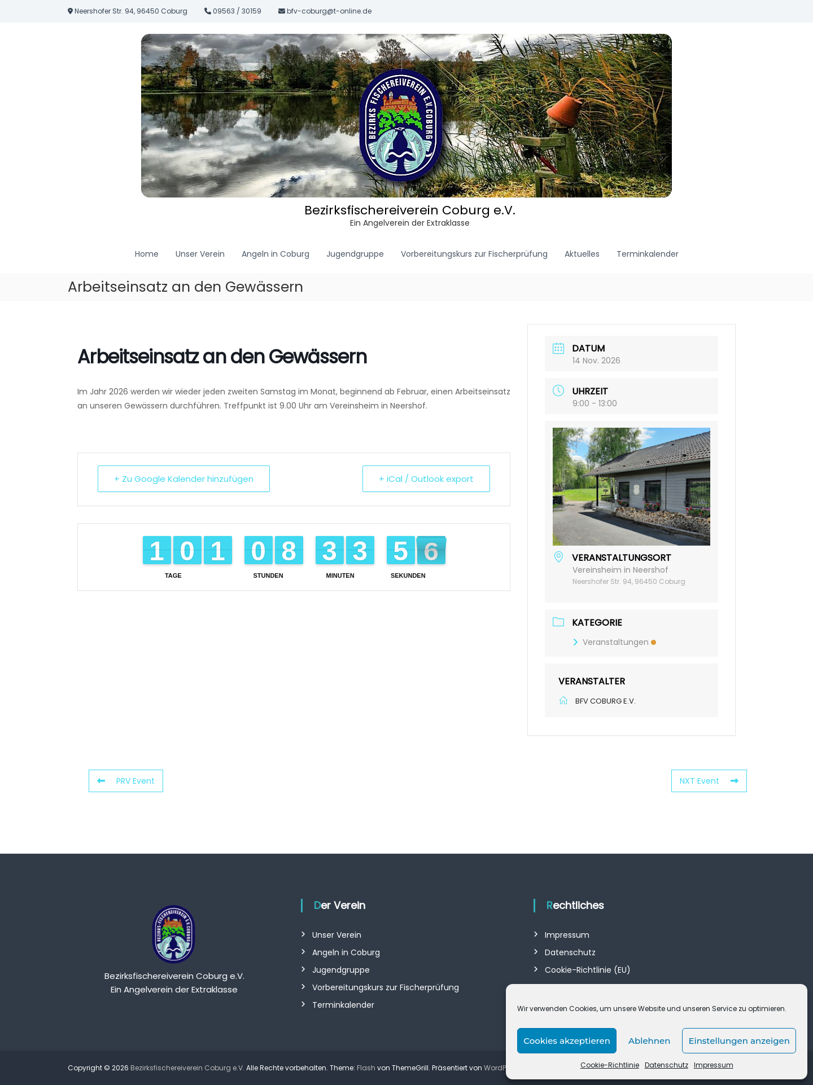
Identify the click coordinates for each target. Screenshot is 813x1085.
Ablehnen (649, 1040)
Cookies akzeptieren (566, 1040)
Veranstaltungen (614, 642)
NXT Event (709, 781)
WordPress (502, 1068)
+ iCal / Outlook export (426, 479)
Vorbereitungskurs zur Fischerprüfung (474, 254)
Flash (366, 1068)
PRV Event (126, 781)
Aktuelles (582, 254)
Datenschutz (666, 1065)
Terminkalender (648, 254)
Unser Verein (200, 254)
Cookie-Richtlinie (609, 1065)
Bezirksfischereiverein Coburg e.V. (409, 210)
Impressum (713, 1065)
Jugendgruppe (355, 254)
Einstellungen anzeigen (739, 1040)
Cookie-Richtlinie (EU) (588, 970)
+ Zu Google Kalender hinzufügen (183, 479)
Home (147, 254)
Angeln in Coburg (275, 254)
